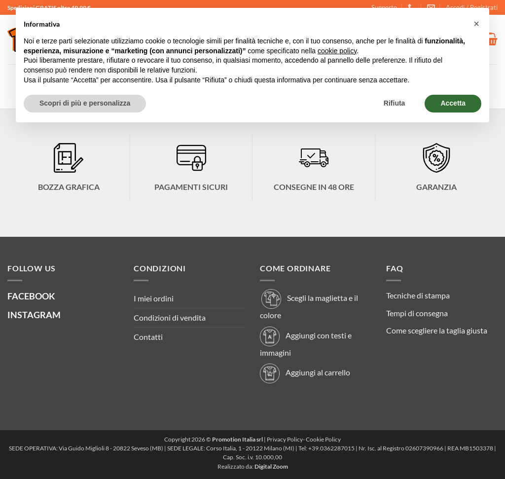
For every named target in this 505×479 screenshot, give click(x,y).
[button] (476, 24)
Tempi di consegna (417, 313)
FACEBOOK (31, 296)
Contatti (148, 336)
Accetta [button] (453, 103)
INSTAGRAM (34, 314)
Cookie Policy (323, 439)
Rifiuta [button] (394, 103)
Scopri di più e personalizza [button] (84, 103)
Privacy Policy (285, 439)
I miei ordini (154, 298)
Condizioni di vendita (170, 317)
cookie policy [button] (337, 51)
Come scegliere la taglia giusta (436, 330)
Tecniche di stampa (418, 295)
